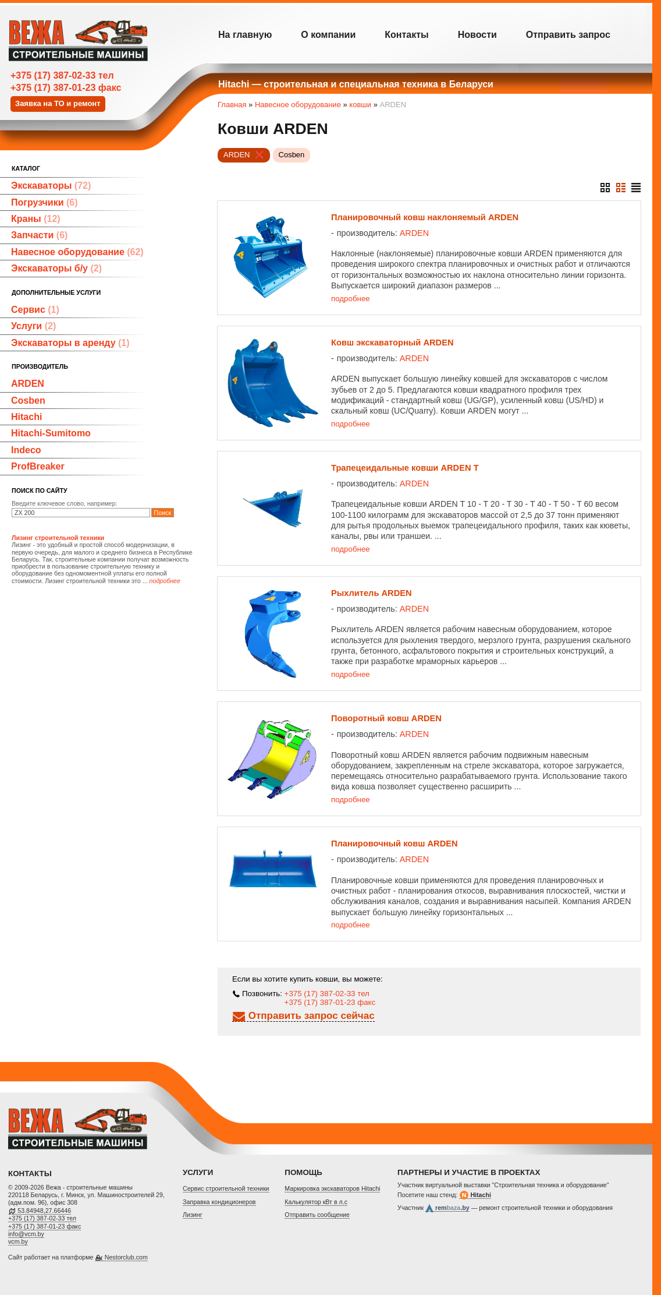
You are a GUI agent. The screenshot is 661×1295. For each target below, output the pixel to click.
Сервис (35, 310)
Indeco (26, 450)
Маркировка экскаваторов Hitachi (332, 1188)
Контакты (406, 35)
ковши (360, 104)
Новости (477, 35)
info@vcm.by (26, 1233)
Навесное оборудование (77, 252)
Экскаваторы (51, 185)
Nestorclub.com (126, 1257)
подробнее (350, 298)
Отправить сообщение (317, 1214)
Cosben (28, 400)
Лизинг (192, 1214)
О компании (328, 35)
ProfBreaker (38, 466)
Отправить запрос (568, 35)
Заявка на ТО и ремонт (58, 103)
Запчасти (39, 235)
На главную (245, 35)
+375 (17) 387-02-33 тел (62, 75)
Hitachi (26, 417)
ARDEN (27, 384)
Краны (36, 219)
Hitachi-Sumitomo (51, 433)
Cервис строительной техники (226, 1188)
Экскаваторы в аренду (70, 343)
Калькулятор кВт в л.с (316, 1201)
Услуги (33, 326)
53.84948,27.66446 (44, 1210)
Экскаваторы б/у (56, 268)
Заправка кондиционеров (219, 1201)
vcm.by (18, 1241)
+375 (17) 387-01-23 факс (65, 88)
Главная (232, 104)
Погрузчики (44, 202)
